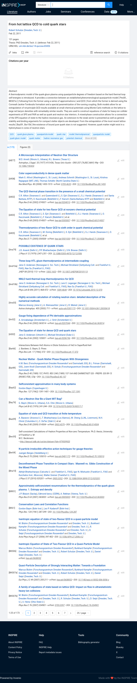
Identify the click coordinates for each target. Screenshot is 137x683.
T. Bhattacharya (49, 418)
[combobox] (78, 5)
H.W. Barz (23, 363)
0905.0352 (58, 478)
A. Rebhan (65, 494)
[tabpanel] (68, 384)
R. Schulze (66, 598)
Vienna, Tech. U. (79, 494)
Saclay (33, 494)
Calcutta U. (45, 472)
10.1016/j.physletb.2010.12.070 (87, 290)
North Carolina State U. (67, 181)
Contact (120, 657)
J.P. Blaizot (24, 494)
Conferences (87, 11)
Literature (12, 11)
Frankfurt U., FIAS (41, 268)
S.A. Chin (50, 403)
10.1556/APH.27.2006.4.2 (71, 537)
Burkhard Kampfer (83, 548)
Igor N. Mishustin (82, 472)
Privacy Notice (15, 652)
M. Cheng (75, 418)
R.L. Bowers (54, 159)
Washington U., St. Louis (45, 177)
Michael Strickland (69, 265)
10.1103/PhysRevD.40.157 (54, 377)
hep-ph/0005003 (62, 497)
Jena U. (38, 305)
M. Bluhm (23, 523)
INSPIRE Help (45, 647)
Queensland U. (52, 195)
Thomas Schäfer (47, 181)
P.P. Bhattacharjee (47, 250)
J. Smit (53, 320)
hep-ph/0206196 (62, 338)
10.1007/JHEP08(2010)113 (75, 272)
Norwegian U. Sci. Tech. (48, 265)
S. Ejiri (64, 195)
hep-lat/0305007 (62, 220)
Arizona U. (35, 418)
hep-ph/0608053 (64, 580)
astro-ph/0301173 (67, 308)
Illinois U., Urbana (39, 159)
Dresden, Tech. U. (32, 30)
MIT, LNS (34, 181)
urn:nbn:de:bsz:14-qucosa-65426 (34, 46)
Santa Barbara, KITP (79, 199)
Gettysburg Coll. (87, 265)
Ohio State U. (38, 602)
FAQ (41, 642)
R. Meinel (72, 305)
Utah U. (51, 421)
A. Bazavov (24, 418)
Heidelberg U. (41, 453)
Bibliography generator (89, 642)
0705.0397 (60, 605)
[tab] (18, 147)
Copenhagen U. (40, 388)
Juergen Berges (26, 453)
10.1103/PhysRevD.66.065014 (90, 323)
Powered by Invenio (10, 678)
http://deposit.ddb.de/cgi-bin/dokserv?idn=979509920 (45, 441)
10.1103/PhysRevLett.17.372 (64, 352)
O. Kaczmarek (39, 199)
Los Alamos (63, 418)
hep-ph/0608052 (33, 558)
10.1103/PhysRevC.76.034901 (85, 605)
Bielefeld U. (53, 199)
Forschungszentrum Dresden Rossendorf (48, 363)
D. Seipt (93, 598)
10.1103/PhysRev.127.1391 (67, 391)
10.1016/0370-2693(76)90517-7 (68, 406)
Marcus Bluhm (25, 548)
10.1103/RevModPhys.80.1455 (91, 184)
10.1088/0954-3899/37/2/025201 (84, 478)
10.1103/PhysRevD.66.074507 (90, 202)
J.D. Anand (24, 250)
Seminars (66, 11)
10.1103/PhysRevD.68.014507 (90, 220)
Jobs (48, 11)
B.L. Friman (94, 363)
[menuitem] (121, 5)
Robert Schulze (16, 30)
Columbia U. (31, 421)
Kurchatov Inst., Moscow (30, 475)
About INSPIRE (15, 642)
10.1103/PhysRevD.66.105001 (90, 338)
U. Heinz (26, 602)
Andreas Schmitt (66, 177)
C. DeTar (43, 421)
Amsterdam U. (41, 320)
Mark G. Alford (25, 177)
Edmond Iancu (45, 494)
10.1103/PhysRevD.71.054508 (90, 239)
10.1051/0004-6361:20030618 (96, 308)
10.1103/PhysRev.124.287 (64, 512)
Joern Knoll (29, 367)
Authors (31, 11)
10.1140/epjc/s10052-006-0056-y (93, 580)
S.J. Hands (86, 195)
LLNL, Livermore (89, 418)
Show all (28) (90, 138)
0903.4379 (60, 424)
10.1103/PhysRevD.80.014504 (85, 424)
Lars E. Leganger (69, 283)
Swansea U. (35, 195)
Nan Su (28, 268)
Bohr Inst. (37, 508)
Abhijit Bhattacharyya (29, 472)
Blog (118, 642)
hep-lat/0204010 (62, 202)
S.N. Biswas (72, 250)
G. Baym (23, 403)
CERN (56, 494)
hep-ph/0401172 (62, 456)
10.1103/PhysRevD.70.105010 (90, 456)
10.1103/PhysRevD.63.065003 (90, 497)
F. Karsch (64, 199)
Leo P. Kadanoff (51, 508)
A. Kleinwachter (50, 305)
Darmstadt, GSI (80, 363)
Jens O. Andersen (27, 265)
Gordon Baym (25, 388)
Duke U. (70, 335)
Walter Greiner (50, 475)
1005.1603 (51, 272)
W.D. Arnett (24, 159)
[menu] (125, 5)
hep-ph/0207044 (62, 323)
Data (106, 11)
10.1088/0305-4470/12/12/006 (67, 253)
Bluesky (119, 647)
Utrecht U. (41, 335)
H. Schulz (56, 367)
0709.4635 (66, 184)
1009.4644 (62, 290)
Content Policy (15, 647)
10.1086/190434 (26, 166)
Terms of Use (14, 657)
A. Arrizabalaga (26, 320)
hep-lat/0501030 (62, 239)
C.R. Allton (24, 195)
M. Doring (47, 232)
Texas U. (65, 159)
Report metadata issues (50, 652)
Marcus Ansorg (26, 305)
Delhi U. (33, 250)
